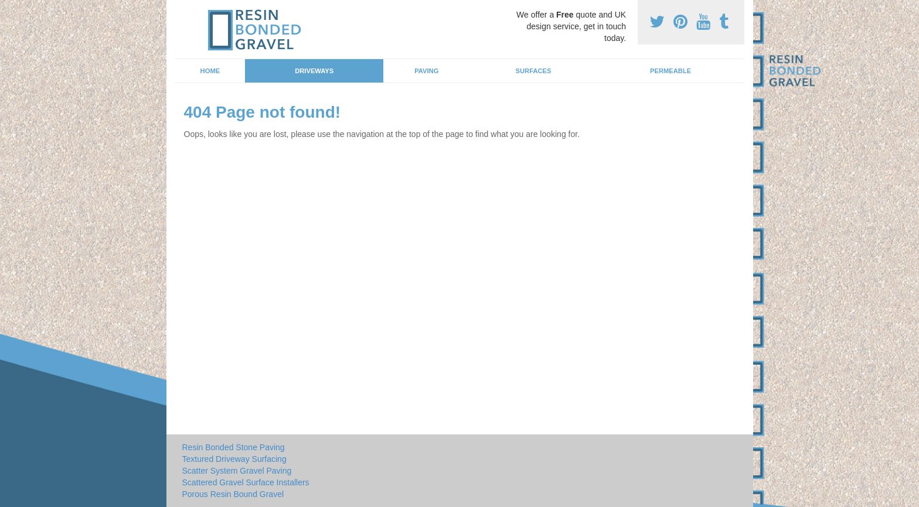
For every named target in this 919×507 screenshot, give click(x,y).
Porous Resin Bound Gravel (233, 494)
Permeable (670, 70)
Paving (426, 70)
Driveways (314, 70)
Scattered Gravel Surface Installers (245, 482)
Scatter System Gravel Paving (237, 470)
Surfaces (534, 70)
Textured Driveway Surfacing (234, 459)
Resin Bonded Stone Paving (233, 447)
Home (210, 70)
